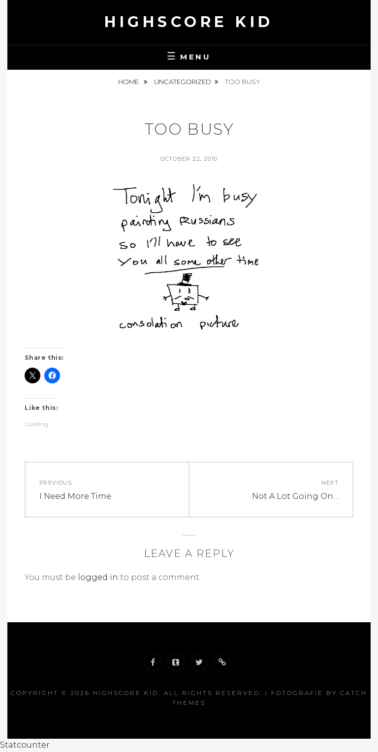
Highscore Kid (189, 22)
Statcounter (25, 745)
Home (129, 82)
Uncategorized (182, 82)
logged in (98, 577)
